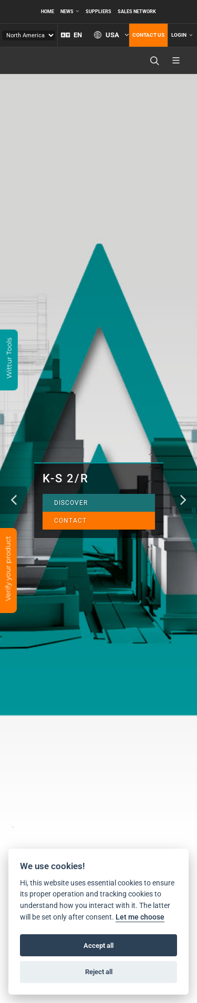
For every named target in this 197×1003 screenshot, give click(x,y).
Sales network (137, 11)
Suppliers (98, 11)
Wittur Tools (9, 359)
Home (47, 11)
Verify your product (8, 569)
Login (181, 35)
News (69, 11)
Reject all (98, 972)
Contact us (148, 35)
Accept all (98, 945)
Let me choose (140, 917)
